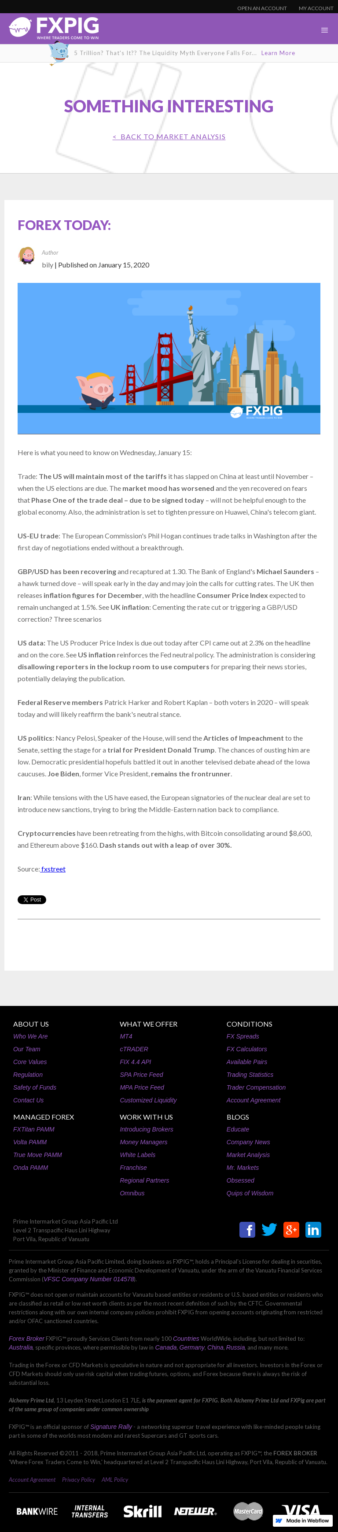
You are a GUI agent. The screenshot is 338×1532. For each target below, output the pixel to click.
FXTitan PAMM (34, 1129)
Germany (192, 1347)
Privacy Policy (78, 1479)
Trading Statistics (250, 1074)
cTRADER (134, 1049)
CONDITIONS (249, 1024)
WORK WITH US (146, 1117)
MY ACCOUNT (316, 8)
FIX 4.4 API (135, 1061)
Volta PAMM (30, 1142)
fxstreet (53, 868)
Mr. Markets (243, 1167)
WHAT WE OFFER (148, 1024)
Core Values (30, 1061)
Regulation (28, 1074)
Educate (238, 1129)
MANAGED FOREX (43, 1117)
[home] (49, 30)
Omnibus (132, 1193)
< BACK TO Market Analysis (169, 136)
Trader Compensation (256, 1087)
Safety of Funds (34, 1087)
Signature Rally (111, 1426)
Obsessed (240, 1180)
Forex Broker (26, 1338)
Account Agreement (253, 1100)
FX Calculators (247, 1049)
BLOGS (238, 1117)
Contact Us (28, 1100)
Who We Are (30, 1036)
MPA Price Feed (142, 1087)
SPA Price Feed (141, 1074)
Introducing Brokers (146, 1129)
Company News (248, 1142)
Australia (21, 1347)
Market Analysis (248, 1154)
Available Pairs (247, 1061)
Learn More (278, 52)
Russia (235, 1347)
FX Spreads (243, 1036)
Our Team (26, 1049)
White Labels (137, 1154)
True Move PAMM (37, 1154)
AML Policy (115, 1479)
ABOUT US (31, 1024)
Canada (165, 1347)
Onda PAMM (30, 1167)
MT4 (126, 1036)
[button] (325, 30)
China (215, 1347)
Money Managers (143, 1142)
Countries (186, 1338)
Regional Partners (144, 1180)
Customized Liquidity (148, 1100)
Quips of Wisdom (250, 1193)
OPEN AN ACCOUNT (262, 8)
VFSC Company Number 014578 (89, 1279)
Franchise (133, 1167)
